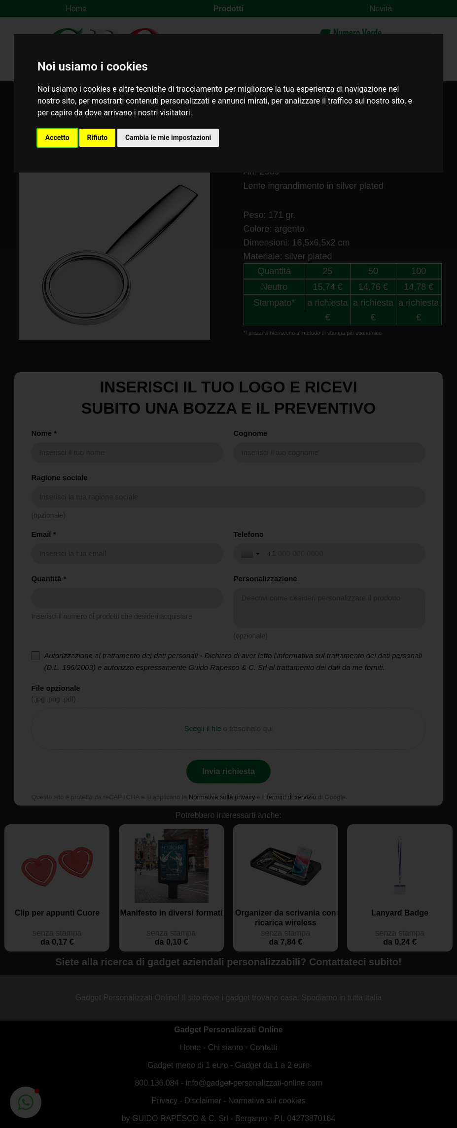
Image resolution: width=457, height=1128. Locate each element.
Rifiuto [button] (97, 137)
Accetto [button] (57, 137)
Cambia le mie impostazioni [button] (168, 137)
